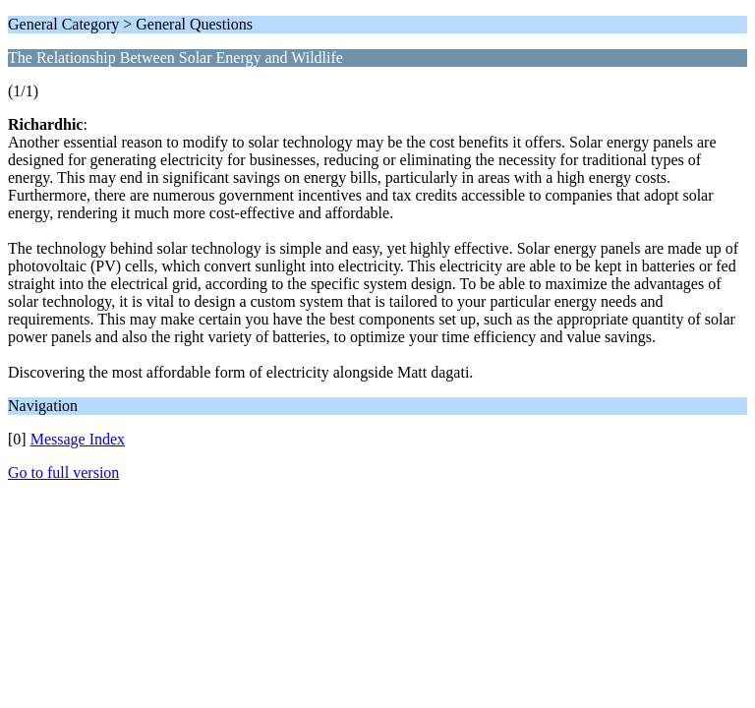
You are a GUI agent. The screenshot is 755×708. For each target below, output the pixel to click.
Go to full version (63, 472)
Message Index (77, 439)
